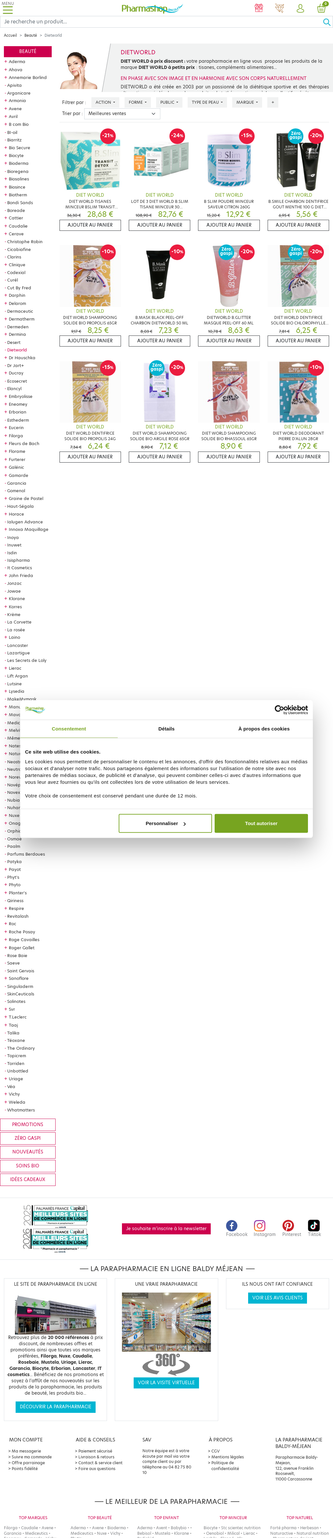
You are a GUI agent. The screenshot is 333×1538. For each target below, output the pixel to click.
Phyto (14, 884)
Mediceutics (19, 723)
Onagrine (19, 823)
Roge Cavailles (24, 939)
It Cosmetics (19, 568)
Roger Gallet (21, 948)
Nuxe (14, 815)
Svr (12, 1009)
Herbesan (309, 1528)
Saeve (13, 963)
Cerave (16, 234)
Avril (13, 116)
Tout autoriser (261, 823)
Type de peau (206, 102)
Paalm (13, 846)
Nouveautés (27, 1152)
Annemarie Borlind (28, 77)
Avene (15, 109)
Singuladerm (20, 986)
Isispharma (18, 560)
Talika (13, 1033)
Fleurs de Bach (24, 443)
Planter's (18, 893)
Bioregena (18, 171)
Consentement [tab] (69, 728)
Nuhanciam (19, 807)
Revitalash (18, 916)
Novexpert (18, 792)
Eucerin (16, 427)
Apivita (14, 85)
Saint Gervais (20, 971)
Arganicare (19, 93)
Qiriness (15, 900)
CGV (215, 1451)
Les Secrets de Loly (27, 660)
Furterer (17, 459)
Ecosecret (17, 381)
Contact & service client (100, 1463)
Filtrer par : (74, 102)
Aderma (17, 61)
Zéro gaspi (28, 1138)
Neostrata (17, 762)
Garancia (16, 483)
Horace (16, 514)
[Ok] (328, 22)
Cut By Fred (19, 288)
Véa (11, 1086)
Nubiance (17, 800)
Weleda (17, 1102)
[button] (300, 9)
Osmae (14, 839)
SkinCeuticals (20, 994)
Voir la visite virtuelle (166, 1383)
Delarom (17, 303)
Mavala (17, 714)
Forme (136, 102)
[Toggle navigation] (8, 8)
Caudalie (18, 226)
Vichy (14, 1094)
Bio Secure (19, 148)
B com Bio (19, 124)
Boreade (16, 210)
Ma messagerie (26, 1451)
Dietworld (17, 350)
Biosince (17, 187)
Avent (161, 1528)
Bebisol (144, 1533)
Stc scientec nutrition (240, 1528)
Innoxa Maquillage (28, 529)
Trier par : (72, 114)
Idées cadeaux (27, 1180)
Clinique (17, 265)
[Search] (161, 22)
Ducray (16, 373)
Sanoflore (19, 978)
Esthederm (18, 420)
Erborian (17, 412)
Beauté (30, 35)
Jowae (14, 591)
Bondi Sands (20, 202)
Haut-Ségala (20, 506)
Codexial (16, 272)
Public (167, 102)
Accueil (10, 35)
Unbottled (17, 1071)
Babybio (179, 1528)
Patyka (14, 861)
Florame (17, 451)
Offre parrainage (28, 1463)
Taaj (13, 1025)
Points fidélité (25, 1468)
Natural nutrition (313, 1533)
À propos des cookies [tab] (264, 728)
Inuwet (14, 545)
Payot (15, 869)
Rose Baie (17, 955)
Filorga (16, 436)
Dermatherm (21, 319)
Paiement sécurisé (95, 1451)
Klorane (17, 598)
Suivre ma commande (32, 1457)
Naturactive (281, 1533)
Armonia (17, 100)
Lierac (15, 668)
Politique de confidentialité (225, 1465)
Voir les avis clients (277, 1298)
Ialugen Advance (25, 522)
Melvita (16, 730)
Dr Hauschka (22, 358)
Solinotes (16, 1001)
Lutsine (14, 684)
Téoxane (16, 1040)
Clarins (14, 257)
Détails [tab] (166, 728)
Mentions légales (227, 1457)
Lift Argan (17, 676)
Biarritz (14, 140)
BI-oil (12, 132)
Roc (12, 924)
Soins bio (27, 1166)
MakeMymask (21, 699)
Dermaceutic (20, 311)
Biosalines (19, 179)
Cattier (16, 218)
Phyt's (13, 877)
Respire (16, 908)
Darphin (17, 295)
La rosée (16, 630)
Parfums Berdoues (26, 854)
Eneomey (18, 404)
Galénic (16, 467)
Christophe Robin (25, 241)
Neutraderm (20, 769)
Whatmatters (21, 1110)
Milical (233, 1533)
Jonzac (14, 583)
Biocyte (16, 155)
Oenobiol (215, 1533)
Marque (245, 102)
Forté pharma (283, 1528)
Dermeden (18, 327)
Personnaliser (166, 823)
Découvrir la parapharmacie (55, 1407)
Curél (12, 280)
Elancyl (14, 388)
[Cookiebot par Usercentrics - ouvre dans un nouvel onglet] (279, 710)
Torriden (15, 1063)
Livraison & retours (96, 1457)
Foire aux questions (96, 1468)
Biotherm (18, 195)
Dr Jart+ (15, 365)
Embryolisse (21, 396)
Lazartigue (18, 653)
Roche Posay (22, 932)
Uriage (16, 1079)
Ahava (15, 69)
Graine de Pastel (26, 498)
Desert (13, 342)
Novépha (16, 785)
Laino (14, 637)
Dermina (17, 334)
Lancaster (17, 645)
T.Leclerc (18, 1017)
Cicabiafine (19, 249)
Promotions (27, 1125)
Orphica (15, 831)
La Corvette (19, 622)
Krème (13, 614)
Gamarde (18, 475)
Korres (15, 607)
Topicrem (16, 1055)
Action (104, 102)
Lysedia (16, 691)
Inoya (13, 537)
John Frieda (21, 575)
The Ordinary (21, 1048)
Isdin (12, 553)
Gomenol (16, 490)
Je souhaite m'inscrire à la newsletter (166, 1229)
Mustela (162, 1533)
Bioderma (19, 163)
